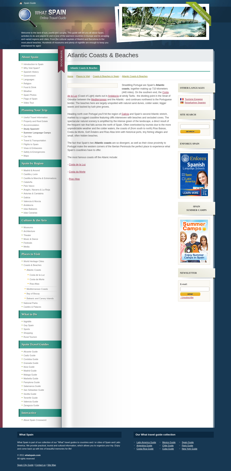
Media (26, 246)
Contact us (40, 465)
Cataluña (28, 182)
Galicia (27, 197)
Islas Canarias (30, 213)
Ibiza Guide (29, 367)
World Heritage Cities (34, 261)
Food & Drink (30, 87)
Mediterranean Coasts (37, 289)
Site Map (51, 465)
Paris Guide (187, 445)
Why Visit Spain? (32, 68)
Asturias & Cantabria (34, 193)
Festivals (28, 243)
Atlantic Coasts (34, 270)
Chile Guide (167, 445)
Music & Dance (31, 239)
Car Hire (28, 136)
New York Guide (189, 449)
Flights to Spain (31, 144)
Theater (27, 235)
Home (70, 76)
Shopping (28, 333)
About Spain (30, 57)
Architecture (29, 231)
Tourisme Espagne (194, 99)
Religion (27, 83)
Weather (28, 91)
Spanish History (31, 72)
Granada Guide (31, 363)
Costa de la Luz (37, 275)
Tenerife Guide (31, 398)
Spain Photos (30, 95)
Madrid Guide (30, 370)
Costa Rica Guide (145, 449)
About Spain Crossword (35, 420)
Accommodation (31, 125)
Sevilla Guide (30, 394)
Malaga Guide (30, 374)
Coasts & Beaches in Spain (106, 76)
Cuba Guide (168, 449)
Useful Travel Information (36, 117)
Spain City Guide (25, 465)
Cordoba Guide (31, 359)
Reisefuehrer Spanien (195, 102)
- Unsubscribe (187, 297)
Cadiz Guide (29, 355)
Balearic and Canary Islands (40, 298)
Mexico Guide (168, 442)
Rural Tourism (30, 337)
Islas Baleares (30, 209)
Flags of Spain (30, 99)
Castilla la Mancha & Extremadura (40, 178)
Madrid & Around (32, 170)
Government (29, 75)
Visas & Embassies (33, 148)
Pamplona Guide (32, 382)
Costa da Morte (37, 279)
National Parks (31, 303)
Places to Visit (31, 254)
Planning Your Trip (35, 110)
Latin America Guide (146, 442)
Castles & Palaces (32, 307)
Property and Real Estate (36, 121)
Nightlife (27, 321)
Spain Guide (30, 3)
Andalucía (28, 205)
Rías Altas (35, 284)
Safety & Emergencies (34, 152)
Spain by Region (33, 163)
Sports (27, 329)
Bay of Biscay (33, 293)
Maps (26, 156)
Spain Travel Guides (35, 344)
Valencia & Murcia (32, 201)
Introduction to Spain (34, 64)
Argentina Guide (144, 445)
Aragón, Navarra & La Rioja (37, 189)
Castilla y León (31, 174)
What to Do (29, 314)
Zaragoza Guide (31, 405)
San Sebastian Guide (34, 390)
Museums (28, 227)
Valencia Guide (31, 401)
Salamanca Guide (32, 386)
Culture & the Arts (34, 220)
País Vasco (29, 186)
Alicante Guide (31, 351)
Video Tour (29, 103)
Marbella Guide (31, 378)
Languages (29, 79)
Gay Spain (29, 325)
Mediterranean (99, 99)
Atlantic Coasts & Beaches (83, 68)
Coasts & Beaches (33, 265)
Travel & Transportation (35, 140)
